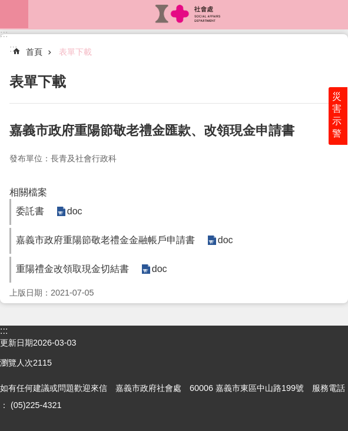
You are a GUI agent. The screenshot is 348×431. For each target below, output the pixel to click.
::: (4, 34)
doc (74, 212)
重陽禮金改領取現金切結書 (72, 269)
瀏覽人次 (16, 362)
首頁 (34, 52)
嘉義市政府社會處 (188, 14)
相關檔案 (28, 192)
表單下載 (75, 52)
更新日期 (16, 342)
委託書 (30, 211)
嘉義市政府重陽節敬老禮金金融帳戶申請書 (105, 240)
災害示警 (337, 116)
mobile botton (14, 14)
